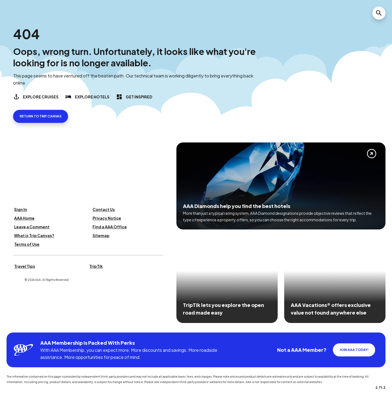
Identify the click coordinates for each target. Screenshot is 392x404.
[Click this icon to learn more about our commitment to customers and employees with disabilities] (15, 326)
